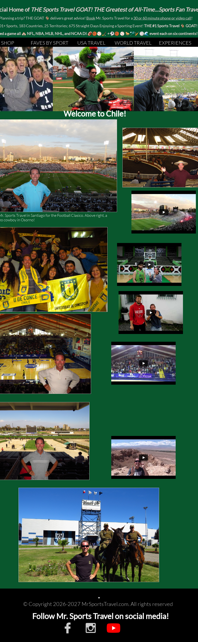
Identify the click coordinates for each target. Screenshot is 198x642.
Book (90, 18)
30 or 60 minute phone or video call (162, 18)
